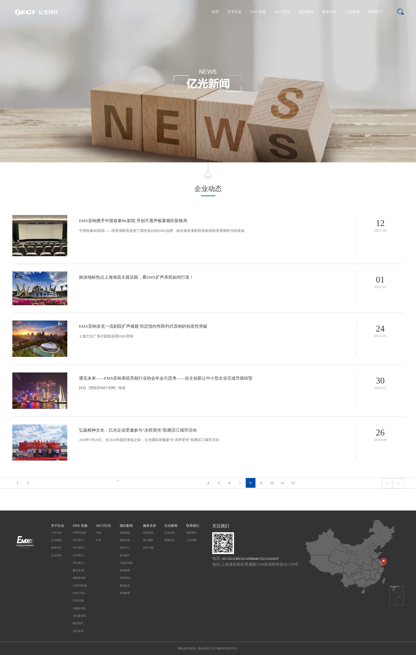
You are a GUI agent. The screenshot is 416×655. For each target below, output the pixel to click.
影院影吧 (125, 570)
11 (282, 483)
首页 (215, 12)
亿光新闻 (352, 12)
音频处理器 (79, 608)
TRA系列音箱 (80, 540)
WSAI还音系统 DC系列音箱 (80, 547)
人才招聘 (191, 540)
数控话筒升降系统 (80, 623)
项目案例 (306, 12)
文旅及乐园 (126, 562)
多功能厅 (125, 555)
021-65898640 (249, 559)
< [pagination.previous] (387, 483)
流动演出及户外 (127, 577)
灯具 (98, 540)
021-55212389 (231, 559)
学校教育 (125, 593)
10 (272, 483)
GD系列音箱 (80, 585)
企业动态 (169, 532)
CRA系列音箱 (80, 555)
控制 (98, 532)
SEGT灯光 (283, 12)
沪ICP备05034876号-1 (224, 648)
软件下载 (148, 547)
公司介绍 (56, 532)
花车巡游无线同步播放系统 (80, 631)
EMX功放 (78, 600)
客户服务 (148, 540)
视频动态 (169, 540)
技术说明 (148, 532)
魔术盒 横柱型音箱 (80, 570)
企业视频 (56, 540)
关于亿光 (234, 12)
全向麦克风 (79, 615)
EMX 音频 (258, 12)
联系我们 (375, 12)
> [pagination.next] (398, 483)
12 (293, 483)
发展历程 (56, 547)
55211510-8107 (269, 559)
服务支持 (329, 12)
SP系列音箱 (79, 532)
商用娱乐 (125, 585)
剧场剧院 (125, 532)
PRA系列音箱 (80, 562)
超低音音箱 (79, 577)
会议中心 (125, 547)
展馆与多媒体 (127, 540)
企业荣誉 (56, 555)
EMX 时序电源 (80, 593)
